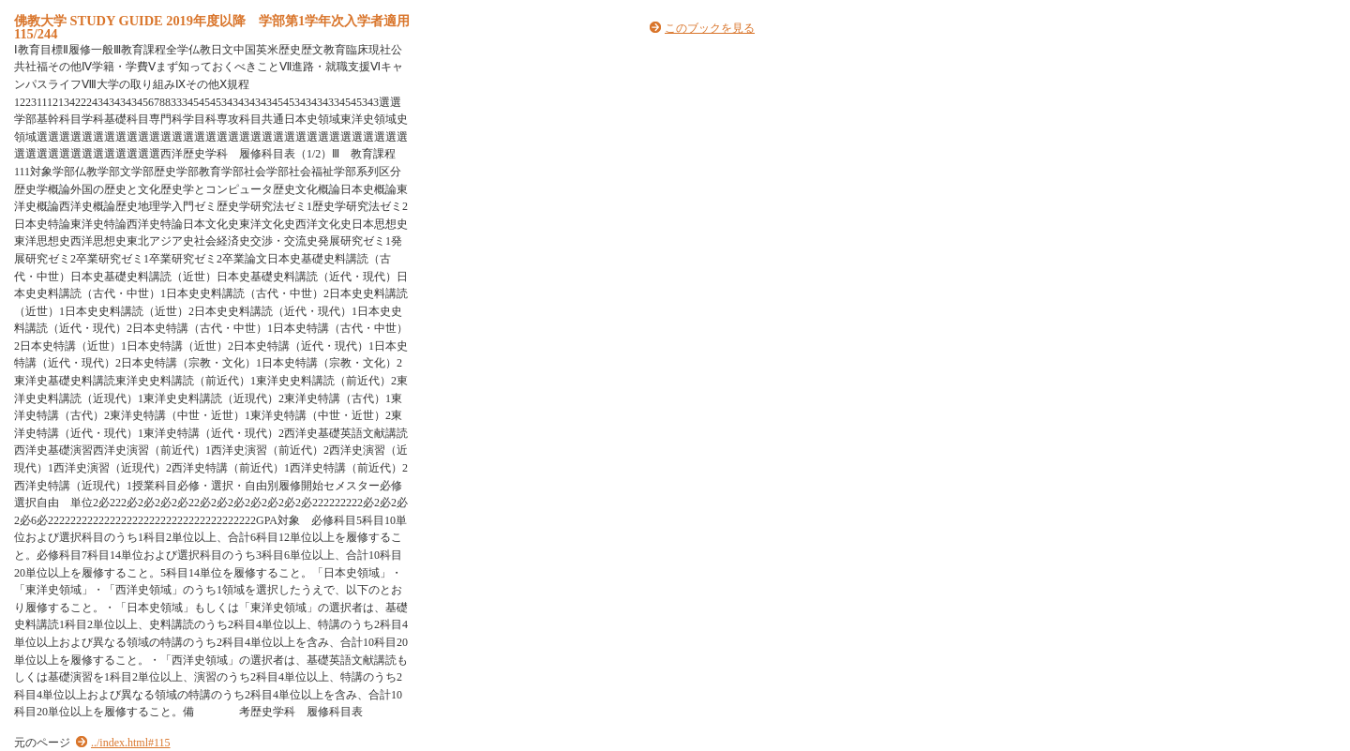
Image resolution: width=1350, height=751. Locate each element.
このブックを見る (710, 28)
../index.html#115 (131, 742)
